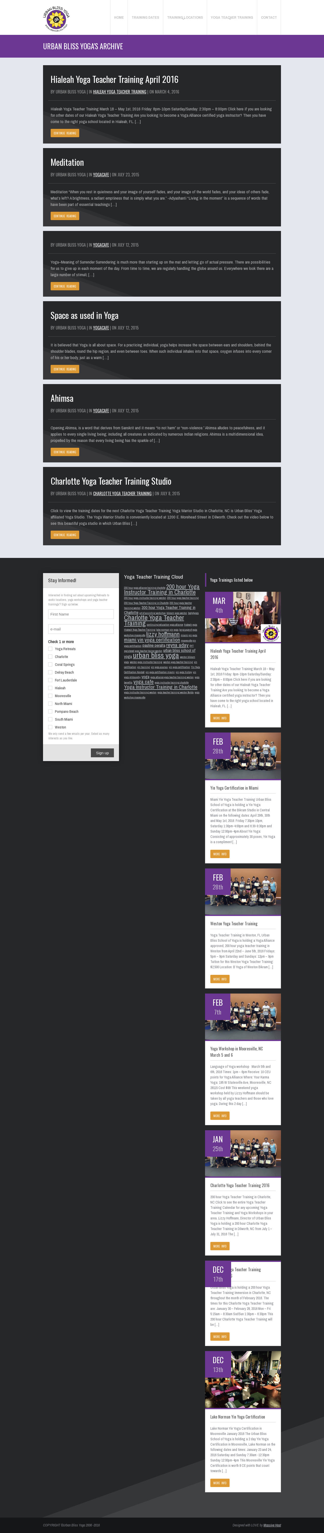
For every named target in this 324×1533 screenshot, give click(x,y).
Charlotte (58, 656)
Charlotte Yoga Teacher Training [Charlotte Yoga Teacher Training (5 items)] (154, 620)
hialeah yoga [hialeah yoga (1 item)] (190, 624)
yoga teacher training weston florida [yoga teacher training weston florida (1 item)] (175, 692)
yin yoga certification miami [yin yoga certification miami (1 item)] (160, 672)
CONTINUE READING (65, 133)
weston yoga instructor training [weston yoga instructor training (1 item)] (146, 662)
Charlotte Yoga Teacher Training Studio (111, 480)
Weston (57, 727)
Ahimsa (62, 397)
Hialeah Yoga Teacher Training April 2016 (114, 79)
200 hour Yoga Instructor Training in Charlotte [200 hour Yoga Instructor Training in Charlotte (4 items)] (162, 589)
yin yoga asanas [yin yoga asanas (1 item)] (159, 667)
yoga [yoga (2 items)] (145, 676)
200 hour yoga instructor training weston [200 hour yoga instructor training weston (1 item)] (145, 598)
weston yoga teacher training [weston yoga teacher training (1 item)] (178, 662)
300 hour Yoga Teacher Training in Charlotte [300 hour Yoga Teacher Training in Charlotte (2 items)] (159, 610)
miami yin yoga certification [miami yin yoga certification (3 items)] (152, 639)
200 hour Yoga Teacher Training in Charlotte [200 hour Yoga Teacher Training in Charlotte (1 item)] (146, 603)
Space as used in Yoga (84, 315)
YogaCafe (101, 175)
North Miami (60, 703)
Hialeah (57, 688)
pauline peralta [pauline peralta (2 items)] (154, 645)
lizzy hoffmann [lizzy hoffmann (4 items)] (163, 634)
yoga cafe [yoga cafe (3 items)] (143, 681)
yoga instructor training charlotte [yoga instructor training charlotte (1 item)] (172, 682)
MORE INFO (220, 718)
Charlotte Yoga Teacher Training (122, 493)
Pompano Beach (63, 711)
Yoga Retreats (62, 648)
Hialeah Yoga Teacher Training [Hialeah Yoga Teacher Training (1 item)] (139, 629)
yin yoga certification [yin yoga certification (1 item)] (179, 667)
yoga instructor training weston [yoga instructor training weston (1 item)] (140, 692)
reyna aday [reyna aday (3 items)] (177, 645)
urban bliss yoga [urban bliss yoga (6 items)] (156, 655)
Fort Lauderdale (62, 680)
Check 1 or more (61, 641)
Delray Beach (61, 672)
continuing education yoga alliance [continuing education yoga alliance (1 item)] (165, 624)
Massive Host (272, 1525)
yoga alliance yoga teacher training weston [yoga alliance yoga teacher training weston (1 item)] (172, 677)
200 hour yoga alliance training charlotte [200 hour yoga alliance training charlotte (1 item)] (144, 587)
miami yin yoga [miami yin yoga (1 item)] (189, 635)
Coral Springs (61, 664)
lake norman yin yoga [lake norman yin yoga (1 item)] (167, 629)
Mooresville (59, 695)
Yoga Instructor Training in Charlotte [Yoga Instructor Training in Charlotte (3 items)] (160, 687)
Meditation (67, 161)
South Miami (60, 719)
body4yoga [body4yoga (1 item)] (193, 613)
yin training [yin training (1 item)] (143, 667)
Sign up (102, 753)
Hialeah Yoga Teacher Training (119, 92)
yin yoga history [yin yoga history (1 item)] (184, 672)
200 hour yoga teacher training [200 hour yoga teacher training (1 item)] (183, 598)
